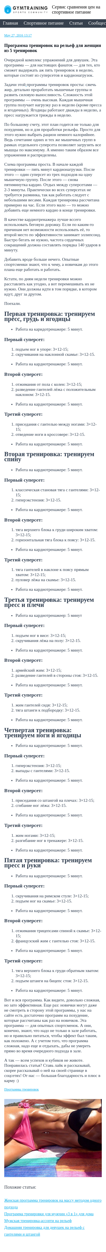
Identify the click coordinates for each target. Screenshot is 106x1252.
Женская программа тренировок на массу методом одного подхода (52, 1203)
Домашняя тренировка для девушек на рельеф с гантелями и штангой (44, 1230)
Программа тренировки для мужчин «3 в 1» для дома (49, 1214)
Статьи (76, 23)
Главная (10, 23)
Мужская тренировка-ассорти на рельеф (38, 1221)
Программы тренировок (21, 1089)
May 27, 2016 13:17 (18, 35)
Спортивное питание (44, 23)
